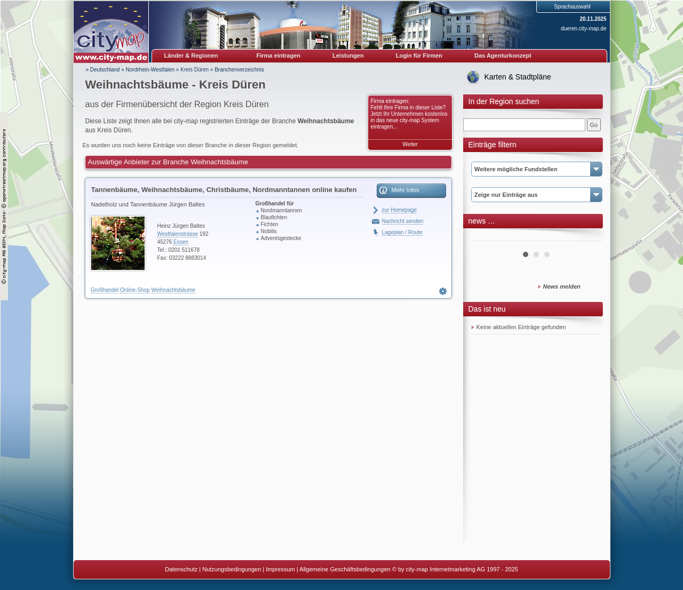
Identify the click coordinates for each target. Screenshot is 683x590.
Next (588, 236)
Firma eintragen (279, 55)
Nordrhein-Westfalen (150, 70)
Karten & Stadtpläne (518, 77)
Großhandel (105, 290)
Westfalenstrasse (177, 234)
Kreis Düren (194, 70)
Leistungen (348, 55)
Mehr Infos (405, 190)
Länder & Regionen (191, 55)
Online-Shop (135, 290)
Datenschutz (181, 569)
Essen (180, 242)
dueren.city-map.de (584, 28)
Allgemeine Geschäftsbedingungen (345, 569)
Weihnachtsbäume (173, 290)
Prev (485, 236)
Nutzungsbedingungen (231, 569)
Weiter (410, 144)
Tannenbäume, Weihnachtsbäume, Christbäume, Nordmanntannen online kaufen (224, 190)
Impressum (280, 569)
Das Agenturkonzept (502, 55)
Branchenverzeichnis (239, 70)
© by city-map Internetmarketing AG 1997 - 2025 (455, 569)
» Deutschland (103, 70)
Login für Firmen (419, 55)
